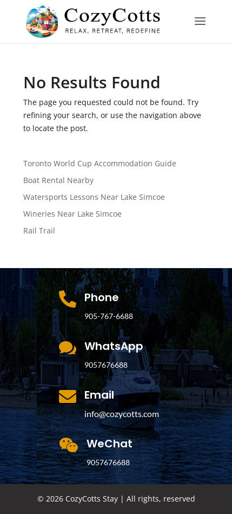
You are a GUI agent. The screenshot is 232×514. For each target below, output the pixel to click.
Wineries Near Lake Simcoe (72, 214)
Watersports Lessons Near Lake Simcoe (94, 197)
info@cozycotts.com (121, 413)
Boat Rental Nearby (58, 180)
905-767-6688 (108, 316)
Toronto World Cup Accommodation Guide (99, 163)
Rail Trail (39, 230)
